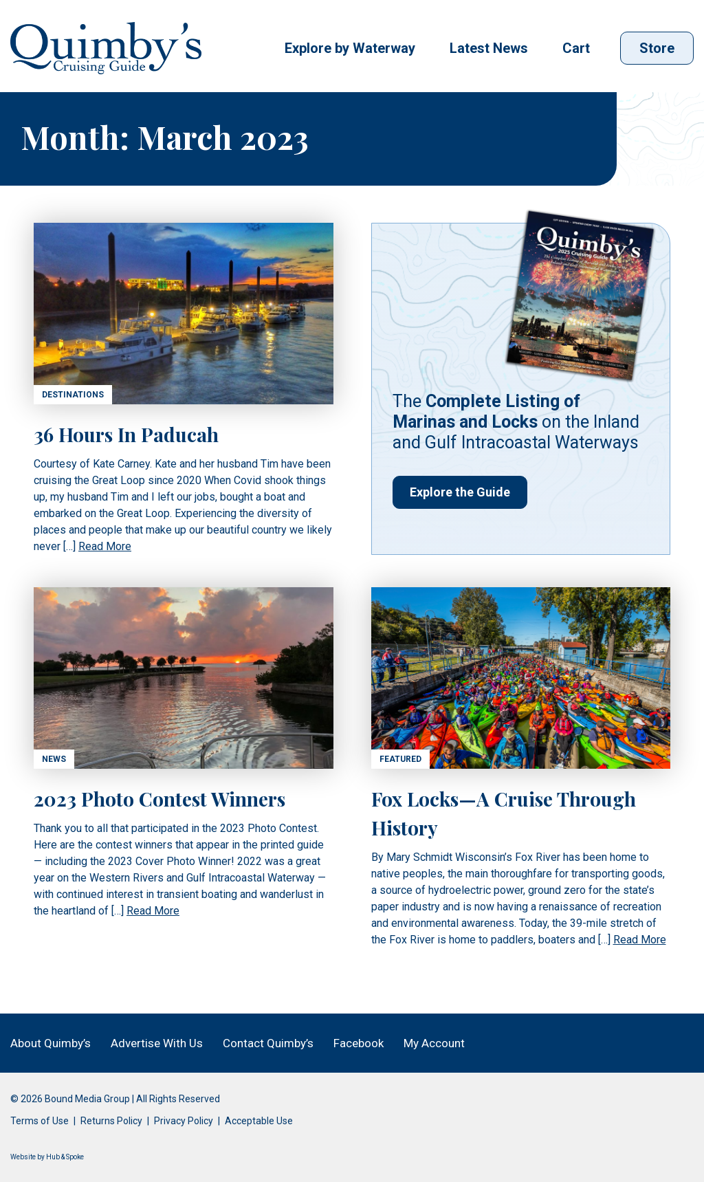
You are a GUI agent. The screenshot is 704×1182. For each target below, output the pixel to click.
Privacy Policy (183, 1120)
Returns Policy (111, 1120)
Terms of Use (39, 1120)
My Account (434, 1043)
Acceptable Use (259, 1120)
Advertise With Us (157, 1043)
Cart (576, 48)
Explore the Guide (460, 492)
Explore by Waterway (350, 48)
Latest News (489, 48)
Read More (104, 546)
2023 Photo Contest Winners (159, 798)
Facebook (358, 1043)
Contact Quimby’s (268, 1043)
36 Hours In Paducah (126, 434)
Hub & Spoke (65, 1157)
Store (656, 48)
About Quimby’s (50, 1043)
